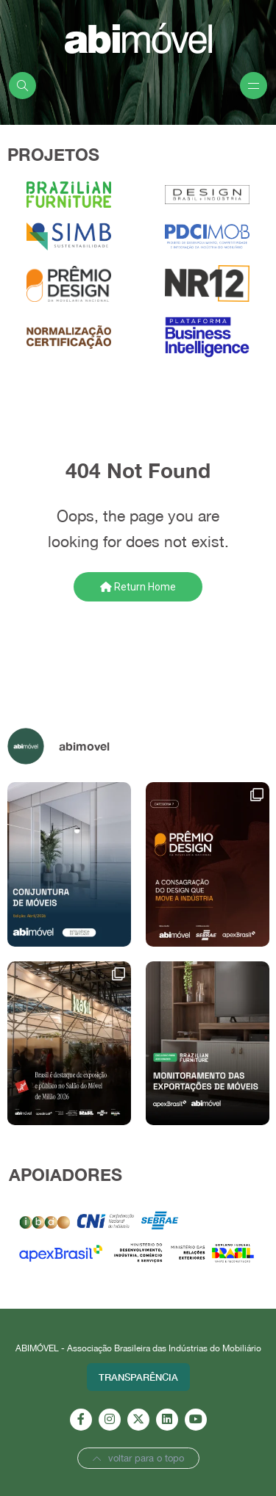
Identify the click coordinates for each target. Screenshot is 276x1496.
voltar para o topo (138, 1458)
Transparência (138, 1377)
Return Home (138, 587)
